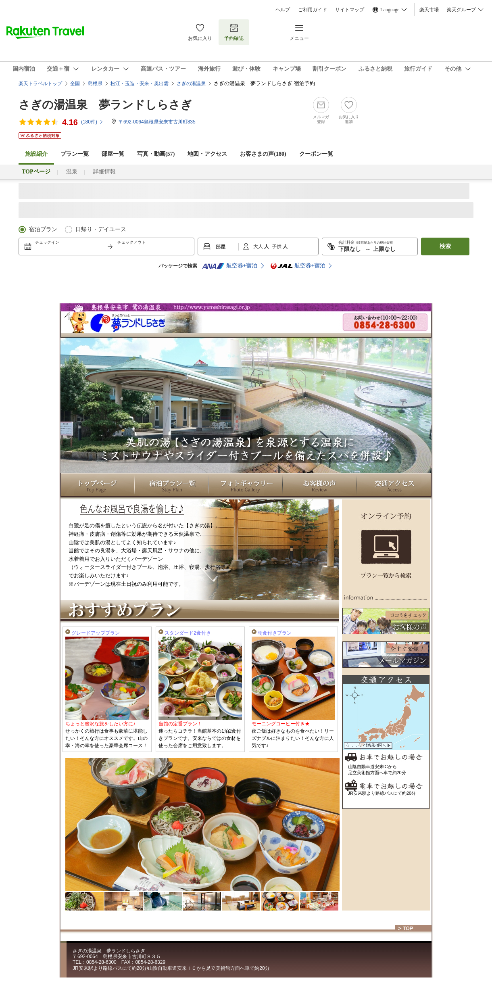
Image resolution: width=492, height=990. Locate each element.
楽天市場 (429, 10)
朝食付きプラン (275, 633)
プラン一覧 (74, 154)
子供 (277, 246)
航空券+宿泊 (230, 266)
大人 (258, 246)
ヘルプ (282, 10)
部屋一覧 (113, 154)
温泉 (71, 172)
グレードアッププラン (95, 633)
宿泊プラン (43, 229)
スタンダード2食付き (188, 633)
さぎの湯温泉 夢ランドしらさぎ (105, 104)
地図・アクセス (207, 154)
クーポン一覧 (316, 154)
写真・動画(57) (156, 154)
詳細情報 (104, 172)
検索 (445, 246)
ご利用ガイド (312, 10)
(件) (92, 121)
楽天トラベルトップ (40, 83)
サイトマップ (349, 10)
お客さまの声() (263, 154)
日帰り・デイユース (100, 229)
